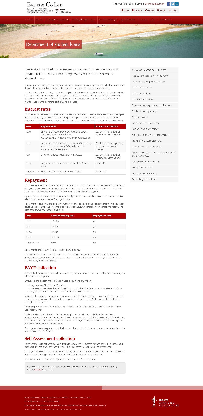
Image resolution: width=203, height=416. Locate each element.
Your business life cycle (109, 20)
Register (149, 10)
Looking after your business (84, 20)
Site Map (137, 10)
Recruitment (166, 20)
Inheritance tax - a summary (145, 123)
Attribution (53, 397)
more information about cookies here (69, 409)
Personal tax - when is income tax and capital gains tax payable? (154, 154)
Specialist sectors (128, 20)
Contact (173, 10)
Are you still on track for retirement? (149, 70)
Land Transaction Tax (142, 87)
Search (161, 10)
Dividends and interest (143, 99)
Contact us (35, 397)
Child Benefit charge (142, 93)
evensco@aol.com (155, 3)
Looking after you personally (58, 20)
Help (88, 397)
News (155, 20)
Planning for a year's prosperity (147, 141)
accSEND (29, 20)
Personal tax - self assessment (147, 146)
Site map (44, 397)
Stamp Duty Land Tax (142, 167)
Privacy (82, 397)
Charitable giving (140, 117)
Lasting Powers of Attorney (145, 129)
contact (38, 369)
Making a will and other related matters (151, 135)
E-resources (144, 20)
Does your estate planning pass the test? (152, 105)
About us (40, 20)
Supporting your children (144, 179)
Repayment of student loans (146, 161)
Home (125, 10)
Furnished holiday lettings (144, 111)
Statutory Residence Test (144, 173)
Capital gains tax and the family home (150, 76)
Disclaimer (74, 397)
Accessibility (63, 397)
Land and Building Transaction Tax (148, 81)
